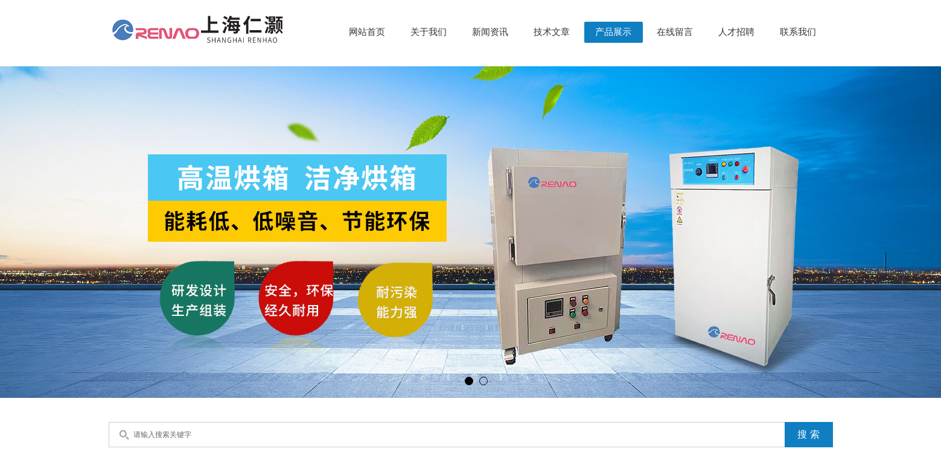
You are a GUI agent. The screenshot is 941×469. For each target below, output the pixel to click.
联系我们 (798, 32)
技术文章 (552, 32)
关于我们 (428, 32)
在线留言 (675, 32)
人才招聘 (736, 32)
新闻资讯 (490, 32)
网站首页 (367, 32)
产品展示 (613, 32)
